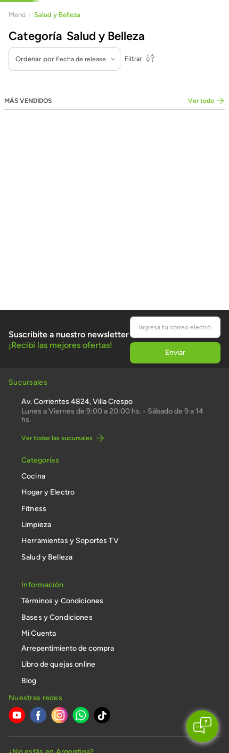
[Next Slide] (219, 11)
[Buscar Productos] (178, 28)
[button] (51, 630)
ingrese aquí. (108, 693)
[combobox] (173, 28)
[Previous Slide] (9, 11)
